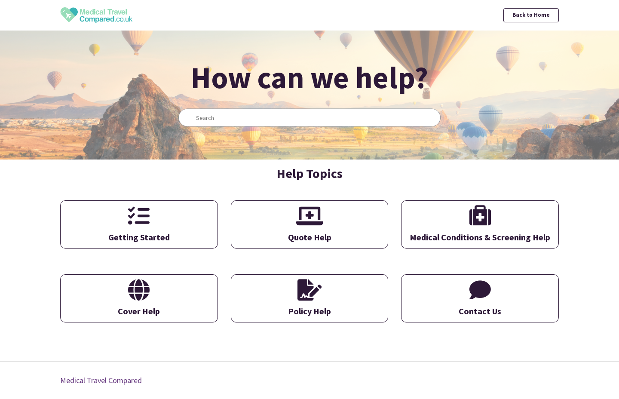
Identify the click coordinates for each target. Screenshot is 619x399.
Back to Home (531, 14)
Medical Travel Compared (101, 380)
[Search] (309, 117)
